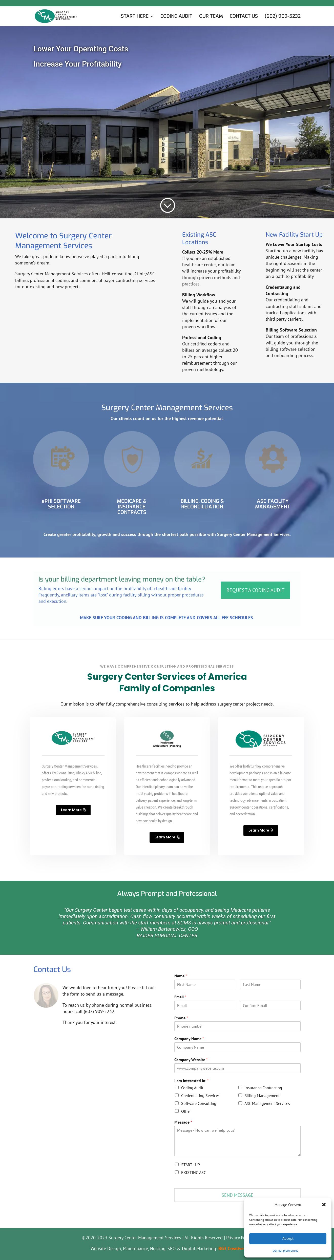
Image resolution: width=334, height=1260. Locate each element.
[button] (323, 1204)
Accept (288, 1238)
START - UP (190, 1164)
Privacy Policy (239, 1238)
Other (186, 1111)
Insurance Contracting (263, 1087)
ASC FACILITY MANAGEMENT (272, 504)
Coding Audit (176, 16)
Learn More (71, 809)
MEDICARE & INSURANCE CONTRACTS (132, 507)
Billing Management (262, 1095)
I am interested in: (191, 1080)
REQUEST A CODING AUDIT (255, 590)
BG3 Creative (231, 1248)
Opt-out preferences (285, 1250)
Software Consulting (198, 1103)
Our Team (211, 16)
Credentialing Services (200, 1095)
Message (183, 1122)
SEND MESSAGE (237, 1195)
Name (180, 975)
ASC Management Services (267, 1103)
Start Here (135, 16)
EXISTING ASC (193, 1172)
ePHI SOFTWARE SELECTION (61, 504)
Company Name (189, 1038)
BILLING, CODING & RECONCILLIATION (202, 504)
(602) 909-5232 (283, 16)
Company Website (191, 1059)
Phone (181, 1017)
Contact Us (244, 16)
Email (180, 996)
